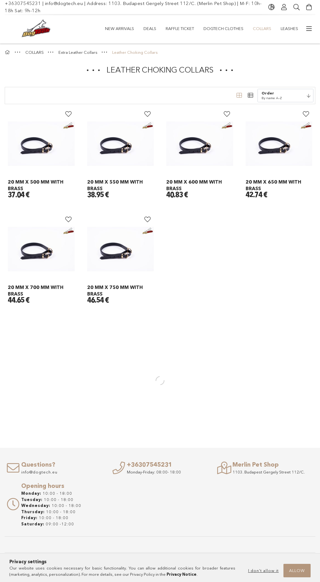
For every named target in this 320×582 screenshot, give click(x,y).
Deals (149, 28)
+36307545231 (23, 3)
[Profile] (284, 7)
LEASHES (289, 28)
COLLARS (262, 28)
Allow (297, 570)
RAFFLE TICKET (180, 28)
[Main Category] (8, 52)
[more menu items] (309, 29)
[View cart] (309, 7)
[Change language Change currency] (271, 7)
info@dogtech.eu (64, 3)
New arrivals (119, 28)
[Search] (296, 7)
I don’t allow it (263, 570)
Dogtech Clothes (223, 28)
